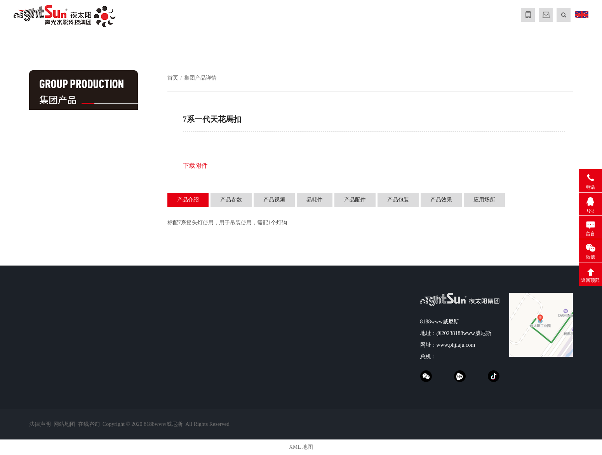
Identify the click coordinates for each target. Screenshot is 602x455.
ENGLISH (581, 15)
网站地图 (64, 424)
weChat (426, 376)
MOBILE (528, 15)
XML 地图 (301, 447)
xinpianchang (460, 376)
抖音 (493, 376)
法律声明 (40, 424)
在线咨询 (89, 424)
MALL (546, 15)
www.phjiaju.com (456, 345)
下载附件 (195, 165)
